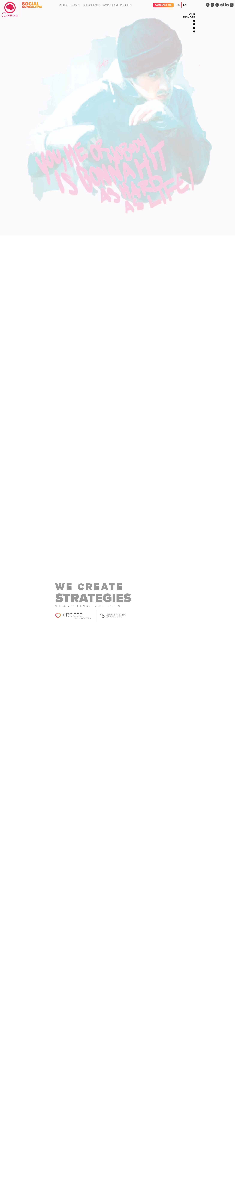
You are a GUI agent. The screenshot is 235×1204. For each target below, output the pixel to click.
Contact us (163, 5)
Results (126, 5)
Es (178, 5)
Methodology (69, 5)
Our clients (91, 5)
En (185, 5)
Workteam (110, 5)
